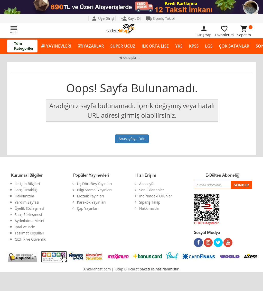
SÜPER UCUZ (122, 46)
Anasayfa (127, 58)
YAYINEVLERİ (56, 46)
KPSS (194, 46)
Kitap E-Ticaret (127, 269)
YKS (178, 46)
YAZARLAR (91, 46)
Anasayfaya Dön (131, 138)
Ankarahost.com (97, 269)
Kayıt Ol (131, 18)
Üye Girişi (102, 18)
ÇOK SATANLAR (234, 46)
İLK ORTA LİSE (155, 46)
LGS (208, 46)
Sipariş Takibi (160, 18)
